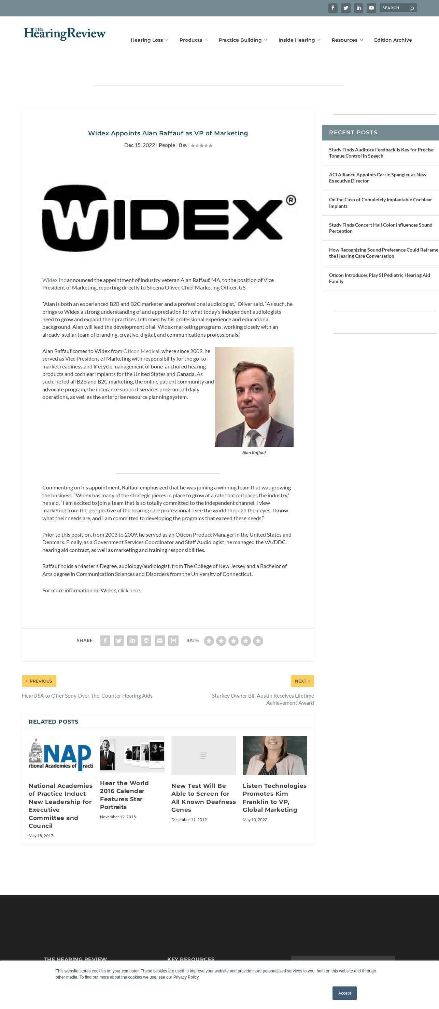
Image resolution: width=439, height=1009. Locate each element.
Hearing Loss (147, 30)
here (134, 569)
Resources (344, 30)
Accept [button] (344, 993)
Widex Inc (54, 258)
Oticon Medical (141, 329)
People (167, 123)
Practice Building (240, 30)
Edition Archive (393, 30)
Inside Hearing (297, 30)
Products (191, 30)
